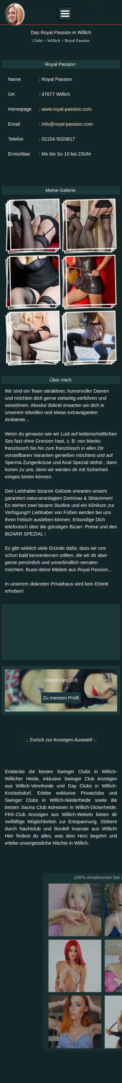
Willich (53, 40)
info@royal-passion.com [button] (67, 124)
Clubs (38, 40)
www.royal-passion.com (67, 109)
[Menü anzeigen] (65, 13)
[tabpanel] (61, 491)
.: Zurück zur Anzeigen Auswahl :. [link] (61, 739)
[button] (33, 226)
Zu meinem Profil (61, 697)
